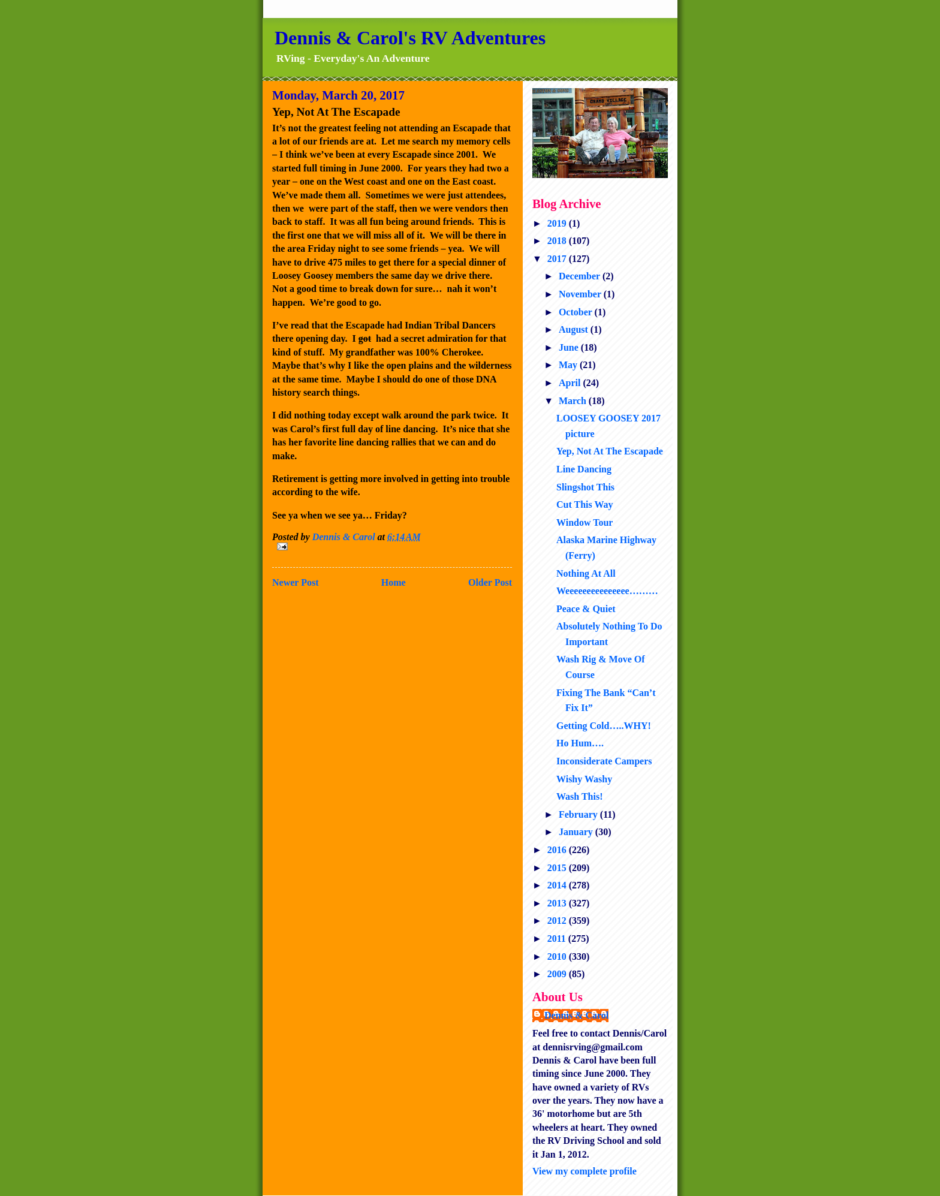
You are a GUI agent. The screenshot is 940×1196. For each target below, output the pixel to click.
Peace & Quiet (586, 609)
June (570, 347)
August (574, 329)
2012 (558, 920)
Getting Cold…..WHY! (603, 726)
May (569, 365)
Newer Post (295, 582)
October (577, 312)
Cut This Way (584, 504)
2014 (558, 885)
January (577, 832)
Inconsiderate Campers (604, 761)
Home (393, 582)
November (581, 294)
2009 (558, 974)
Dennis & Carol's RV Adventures (410, 38)
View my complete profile (584, 1171)
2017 (558, 259)
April (571, 383)
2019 (558, 223)
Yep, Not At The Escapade (609, 451)
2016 (558, 850)
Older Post (490, 582)
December (580, 276)
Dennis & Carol (576, 1015)
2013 (558, 903)
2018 (558, 241)
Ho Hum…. (580, 743)
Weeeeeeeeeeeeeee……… (607, 591)
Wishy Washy (584, 779)
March (574, 401)
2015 (558, 868)
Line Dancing (583, 469)
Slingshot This (585, 487)
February (579, 814)
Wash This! (579, 796)
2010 (558, 956)
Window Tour (584, 522)
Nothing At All (586, 573)
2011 (557, 938)
